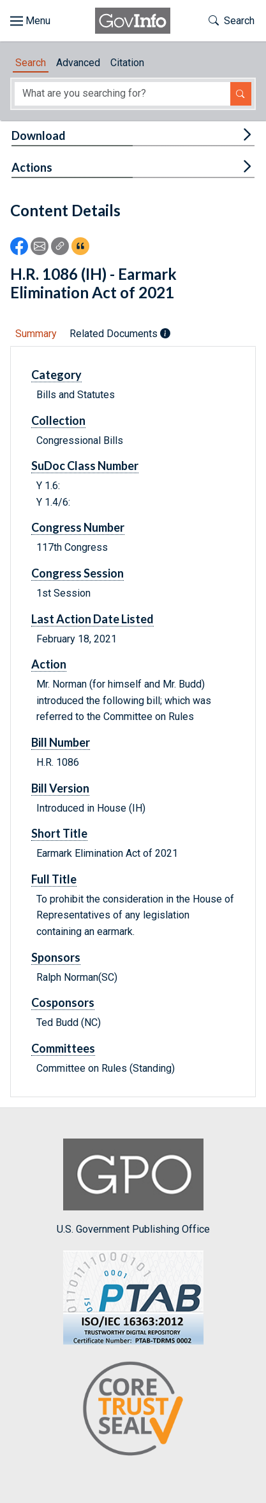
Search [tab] (30, 63)
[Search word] (122, 94)
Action (48, 664)
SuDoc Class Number (84, 466)
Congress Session (77, 573)
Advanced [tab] (78, 63)
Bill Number (60, 742)
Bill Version (60, 788)
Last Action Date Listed (92, 619)
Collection (58, 420)
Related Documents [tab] (120, 334)
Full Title (54, 879)
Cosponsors (62, 1002)
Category (56, 375)
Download (38, 135)
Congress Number (77, 527)
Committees (63, 1048)
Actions (31, 167)
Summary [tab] (36, 334)
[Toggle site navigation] (30, 21)
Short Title (59, 833)
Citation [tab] (127, 63)
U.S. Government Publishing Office (133, 1187)
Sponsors (55, 957)
